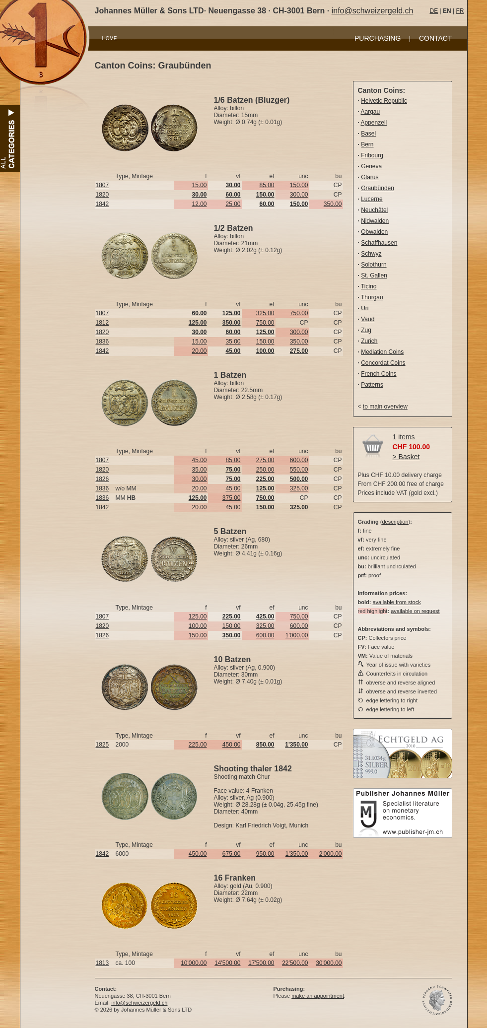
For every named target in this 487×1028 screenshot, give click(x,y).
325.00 (265, 313)
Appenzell (374, 122)
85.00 (266, 185)
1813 (102, 962)
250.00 (265, 469)
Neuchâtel (374, 209)
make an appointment (317, 996)
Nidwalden (375, 220)
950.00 (265, 853)
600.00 (299, 460)
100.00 (198, 625)
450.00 (231, 744)
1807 (102, 185)
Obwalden (374, 231)
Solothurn (373, 264)
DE (434, 10)
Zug (366, 330)
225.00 (198, 744)
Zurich (369, 341)
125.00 (198, 616)
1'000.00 (296, 635)
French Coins (378, 373)
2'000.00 (330, 853)
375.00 (231, 497)
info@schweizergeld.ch (373, 10)
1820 (102, 194)
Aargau (370, 111)
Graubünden (377, 188)
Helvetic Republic (384, 100)
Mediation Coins (382, 351)
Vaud (367, 319)
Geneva (371, 166)
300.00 (299, 194)
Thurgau (372, 297)
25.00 (232, 204)
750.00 (299, 313)
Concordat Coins (383, 362)
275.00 (265, 460)
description (395, 522)
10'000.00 (194, 962)
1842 (102, 204)
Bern (367, 144)
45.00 (199, 460)
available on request (415, 611)
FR (460, 10)
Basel (368, 133)
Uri (364, 308)
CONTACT (435, 38)
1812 (102, 322)
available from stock (396, 602)
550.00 (299, 469)
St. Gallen (374, 275)
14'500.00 (227, 962)
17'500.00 (261, 962)
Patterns (372, 384)
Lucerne (371, 199)
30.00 (199, 479)
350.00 (333, 204)
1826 (102, 479)
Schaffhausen (379, 242)
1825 (102, 744)
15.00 (199, 185)
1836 (102, 341)
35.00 (232, 341)
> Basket (406, 457)
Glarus (369, 177)
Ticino (369, 286)
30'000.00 (329, 962)
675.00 (231, 853)
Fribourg (372, 155)
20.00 (199, 350)
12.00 (199, 204)
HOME (109, 38)
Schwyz (371, 253)
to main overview (385, 406)
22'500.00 (295, 962)
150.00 (299, 185)
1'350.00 (296, 853)
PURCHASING (377, 38)
